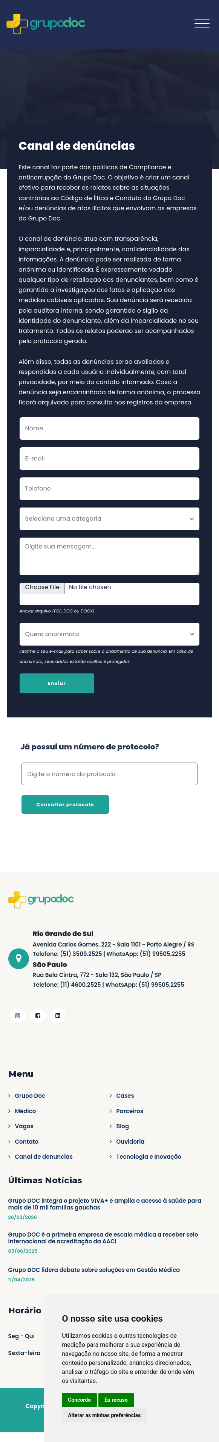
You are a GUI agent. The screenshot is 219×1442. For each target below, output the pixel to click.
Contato (26, 1141)
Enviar (57, 683)
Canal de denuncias (44, 1156)
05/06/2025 (23, 1251)
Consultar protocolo (65, 804)
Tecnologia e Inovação (149, 1156)
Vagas (24, 1126)
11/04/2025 (21, 1279)
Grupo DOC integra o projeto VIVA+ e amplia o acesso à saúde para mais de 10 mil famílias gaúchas (104, 1204)
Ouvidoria (130, 1141)
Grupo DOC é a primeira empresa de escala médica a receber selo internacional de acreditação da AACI (103, 1238)
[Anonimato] (110, 634)
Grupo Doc (30, 1096)
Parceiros (130, 1111)
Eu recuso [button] (116, 1400)
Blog (122, 1126)
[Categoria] (110, 519)
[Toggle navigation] (202, 23)
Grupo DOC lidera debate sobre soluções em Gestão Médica (94, 1270)
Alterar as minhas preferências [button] (104, 1415)
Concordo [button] (79, 1400)
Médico (25, 1111)
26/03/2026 (22, 1217)
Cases (125, 1096)
